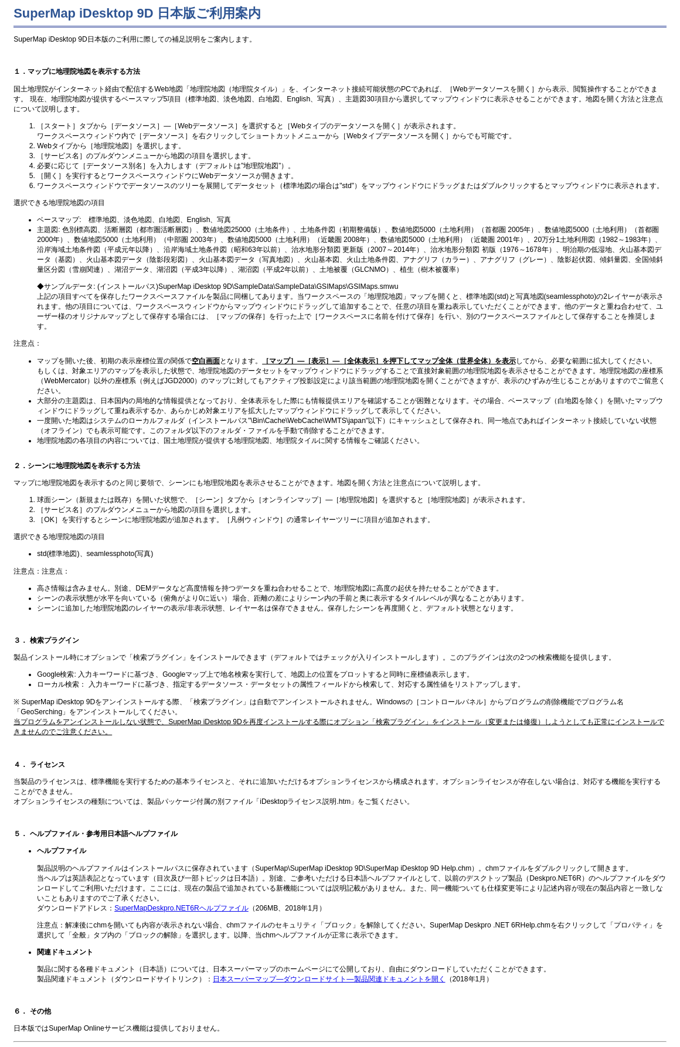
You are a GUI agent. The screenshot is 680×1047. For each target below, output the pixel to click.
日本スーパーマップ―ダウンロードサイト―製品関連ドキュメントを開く (329, 979)
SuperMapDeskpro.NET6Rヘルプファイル (181, 908)
